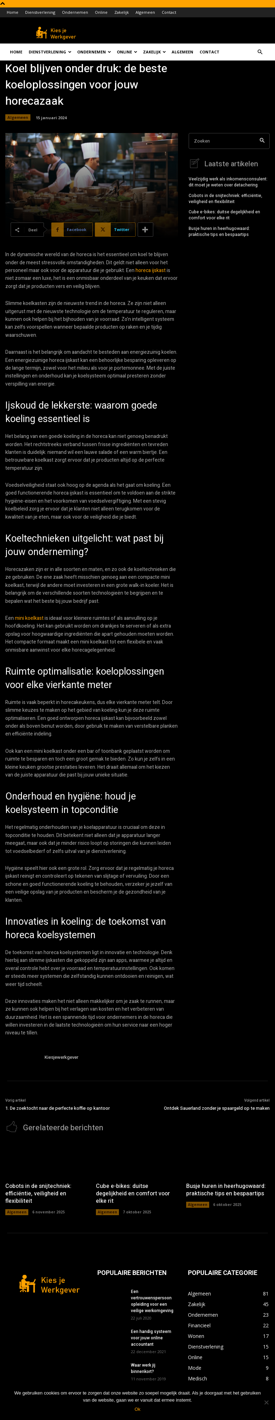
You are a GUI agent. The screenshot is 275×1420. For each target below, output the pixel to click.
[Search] (262, 141)
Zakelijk (121, 12)
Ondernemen (75, 12)
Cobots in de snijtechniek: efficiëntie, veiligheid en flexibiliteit (225, 198)
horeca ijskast (151, 270)
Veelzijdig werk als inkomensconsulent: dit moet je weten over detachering (228, 181)
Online (101, 12)
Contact (169, 12)
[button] (260, 52)
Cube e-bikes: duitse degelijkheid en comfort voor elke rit (224, 214)
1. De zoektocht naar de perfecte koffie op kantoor (57, 1108)
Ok (137, 1409)
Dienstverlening (40, 12)
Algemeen (145, 12)
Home (12, 12)
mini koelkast (29, 618)
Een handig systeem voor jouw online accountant (151, 1337)
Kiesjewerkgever (61, 1057)
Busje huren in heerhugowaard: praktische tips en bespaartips (219, 231)
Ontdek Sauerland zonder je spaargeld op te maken (217, 1108)
